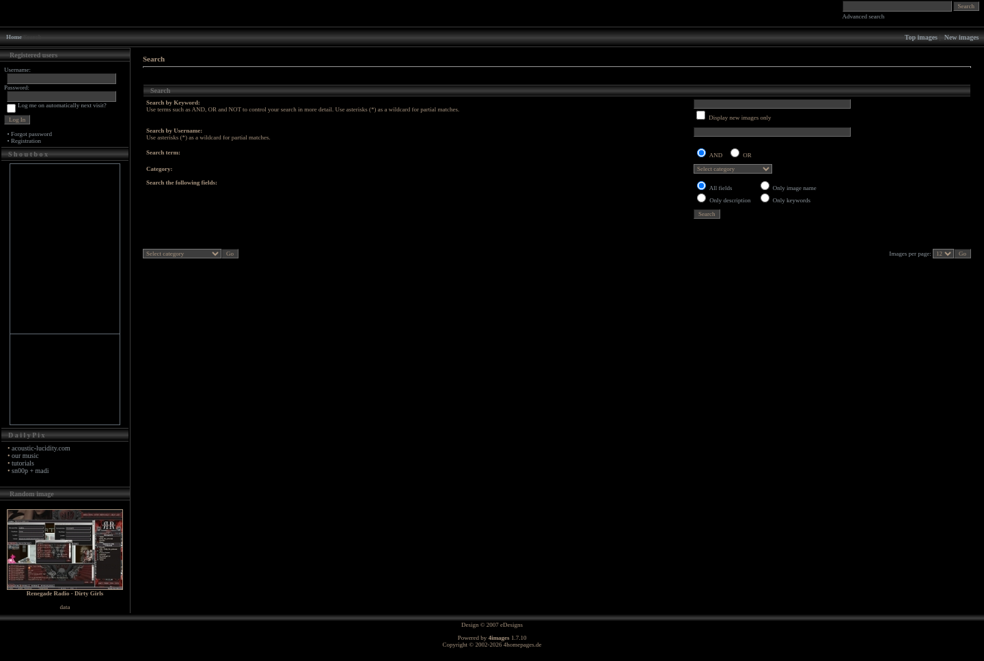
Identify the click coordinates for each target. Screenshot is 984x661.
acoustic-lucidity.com (41, 448)
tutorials (23, 463)
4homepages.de (523, 644)
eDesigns (511, 624)
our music (25, 455)
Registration (26, 140)
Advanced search (864, 16)
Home (14, 36)
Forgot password (31, 134)
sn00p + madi (30, 470)
